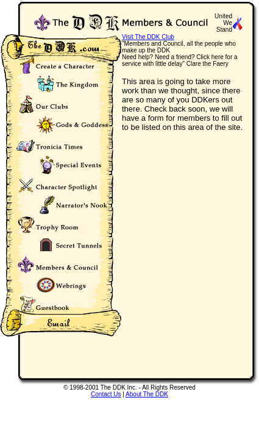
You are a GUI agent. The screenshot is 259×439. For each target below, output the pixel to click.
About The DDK (147, 394)
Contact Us (106, 394)
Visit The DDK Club (148, 37)
